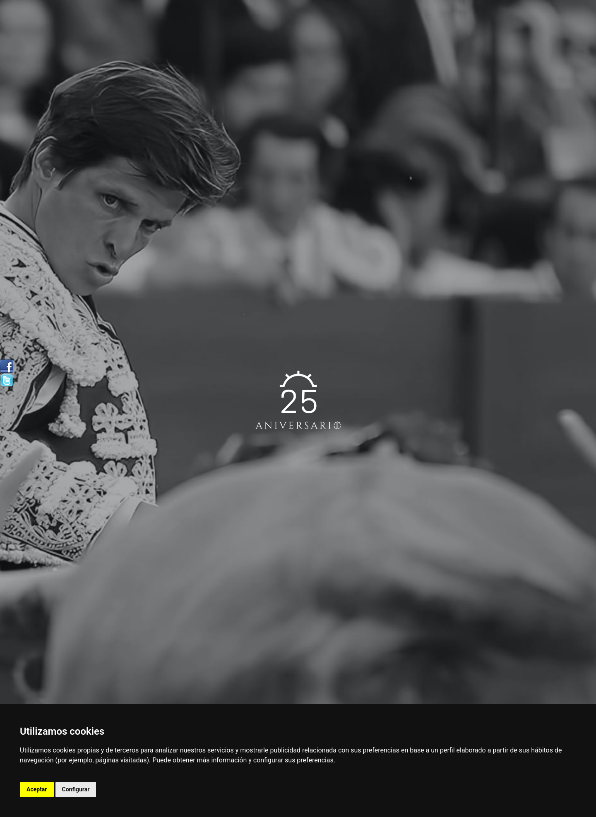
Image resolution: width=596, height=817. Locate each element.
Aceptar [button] (36, 789)
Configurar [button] (76, 789)
